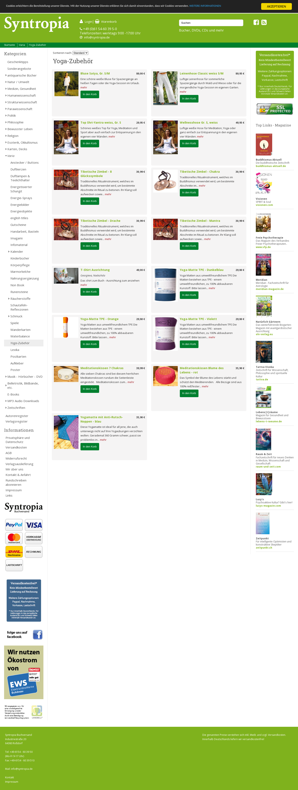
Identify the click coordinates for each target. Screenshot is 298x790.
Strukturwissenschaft (22, 102)
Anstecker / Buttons (24, 162)
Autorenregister (17, 416)
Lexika (14, 350)
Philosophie (15, 122)
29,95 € (140, 122)
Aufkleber (17, 363)
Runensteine (19, 292)
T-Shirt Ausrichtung (95, 270)
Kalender (16, 251)
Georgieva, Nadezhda (92, 275)
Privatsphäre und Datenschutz (18, 440)
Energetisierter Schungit (21, 189)
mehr (83, 87)
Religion (12, 136)
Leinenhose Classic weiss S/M (201, 73)
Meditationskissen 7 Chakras (102, 368)
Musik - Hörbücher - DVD (25, 376)
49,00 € (140, 270)
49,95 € (240, 122)
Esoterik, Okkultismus (22, 142)
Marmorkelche (20, 271)
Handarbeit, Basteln (24, 231)
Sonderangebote (19, 68)
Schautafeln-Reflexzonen (19, 307)
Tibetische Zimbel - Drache (100, 221)
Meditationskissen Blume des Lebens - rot (202, 370)
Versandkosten (16, 447)
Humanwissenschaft (21, 95)
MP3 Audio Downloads (23, 401)
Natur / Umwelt (18, 82)
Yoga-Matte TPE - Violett (198, 319)
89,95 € (240, 73)
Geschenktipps (17, 62)
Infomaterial (18, 245)
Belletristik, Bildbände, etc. (23, 385)
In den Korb (90, 94)
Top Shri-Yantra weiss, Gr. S (100, 122)
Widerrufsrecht (16, 458)
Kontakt (9, 777)
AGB (9, 453)
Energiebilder (19, 205)
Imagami (16, 238)
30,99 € (140, 172)
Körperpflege (20, 265)
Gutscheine (18, 225)
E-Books (13, 394)
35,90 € (240, 368)
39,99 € (140, 368)
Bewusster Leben (20, 129)
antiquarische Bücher (22, 75)
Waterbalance (20, 336)
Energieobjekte (21, 211)
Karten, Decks (17, 149)
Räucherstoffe (20, 298)
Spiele (14, 323)
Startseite (9, 45)
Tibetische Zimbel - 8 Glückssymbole (96, 174)
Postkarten (18, 356)
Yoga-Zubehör (37, 45)
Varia (22, 45)
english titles (19, 218)
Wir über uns (14, 469)
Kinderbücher (19, 258)
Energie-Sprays (21, 198)
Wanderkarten (20, 330)
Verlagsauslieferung (19, 464)
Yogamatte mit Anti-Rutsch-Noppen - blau (101, 419)
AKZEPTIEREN (276, 6)
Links (9, 495)
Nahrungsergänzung (24, 278)
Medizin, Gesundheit (21, 89)
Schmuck (16, 316)
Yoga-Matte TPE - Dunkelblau (201, 270)
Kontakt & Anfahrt (18, 475)
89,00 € (140, 73)
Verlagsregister (17, 421)
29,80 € (240, 270)
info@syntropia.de (97, 37)
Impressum (14, 490)
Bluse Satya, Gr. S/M (95, 73)
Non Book (17, 285)
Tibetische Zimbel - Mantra (200, 221)
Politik (11, 115)
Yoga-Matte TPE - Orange (99, 319)
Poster (15, 370)
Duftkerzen (18, 169)
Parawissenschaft (19, 109)
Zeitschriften (16, 408)
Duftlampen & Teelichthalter (20, 178)
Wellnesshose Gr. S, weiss (199, 122)
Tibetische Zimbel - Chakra (200, 172)
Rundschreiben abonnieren (16, 482)
